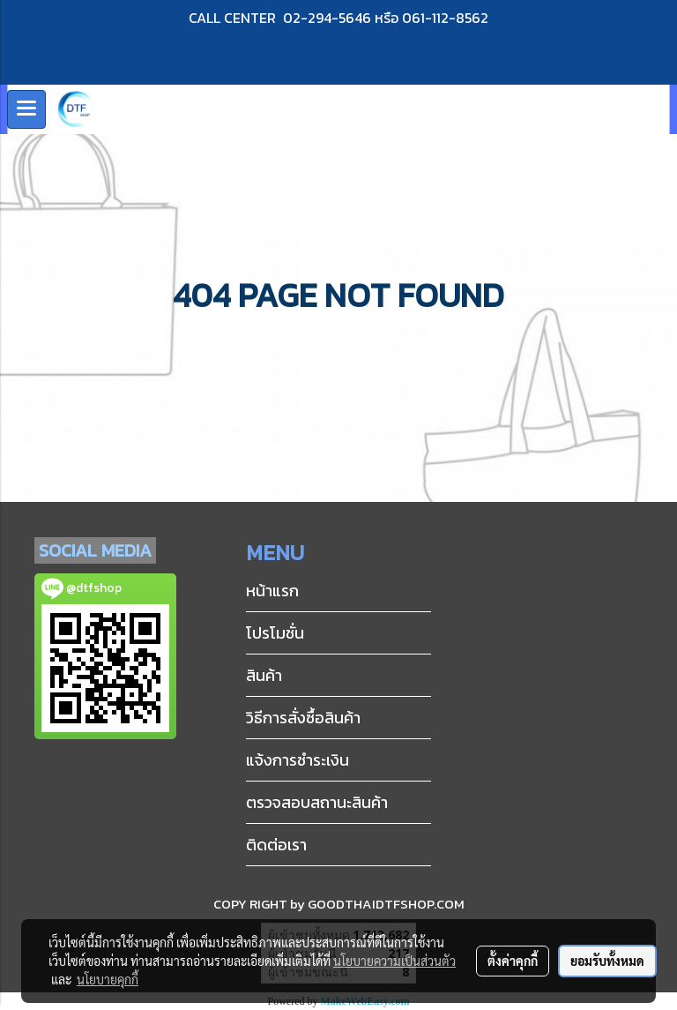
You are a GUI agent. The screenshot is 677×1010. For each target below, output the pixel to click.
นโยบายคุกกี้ (107, 979)
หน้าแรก (272, 590)
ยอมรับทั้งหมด (607, 961)
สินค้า (264, 675)
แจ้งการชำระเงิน (297, 760)
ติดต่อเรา (276, 845)
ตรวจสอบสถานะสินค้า (317, 802)
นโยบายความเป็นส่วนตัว (394, 961)
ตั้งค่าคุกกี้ (512, 961)
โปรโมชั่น (275, 633)
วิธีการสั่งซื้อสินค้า (303, 717)
